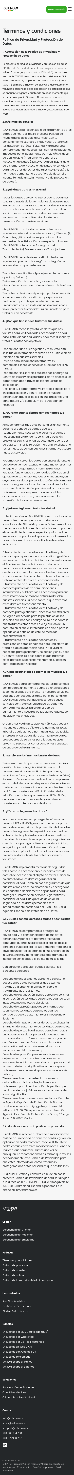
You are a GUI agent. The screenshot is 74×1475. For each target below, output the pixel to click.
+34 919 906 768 (12, 1438)
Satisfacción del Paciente (18, 1387)
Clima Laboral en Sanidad (18, 1397)
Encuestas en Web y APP (17, 1347)
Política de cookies (14, 1270)
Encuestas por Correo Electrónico (23, 1342)
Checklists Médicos (14, 1392)
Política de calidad (13, 1275)
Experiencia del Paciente (17, 1235)
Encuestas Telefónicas (16, 1357)
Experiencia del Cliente (16, 1230)
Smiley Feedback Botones (18, 1367)
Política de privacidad (15, 1265)
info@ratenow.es (12, 1418)
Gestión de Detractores (16, 1306)
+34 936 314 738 (12, 1433)
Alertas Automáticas (15, 1311)
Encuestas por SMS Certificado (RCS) (25, 1332)
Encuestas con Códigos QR (19, 1352)
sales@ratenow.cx (13, 1423)
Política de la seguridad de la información (28, 1280)
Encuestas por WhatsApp (18, 1337)
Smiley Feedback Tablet (17, 1362)
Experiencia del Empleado (18, 1240)
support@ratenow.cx (15, 1428)
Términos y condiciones (17, 1260)
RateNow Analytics (13, 1301)
